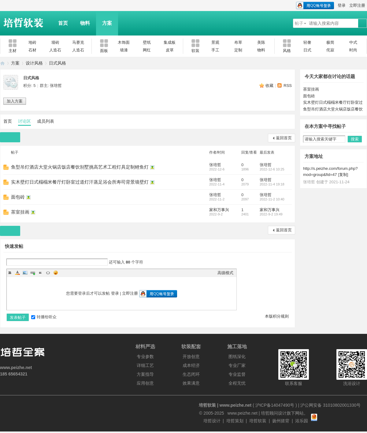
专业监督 (237, 374)
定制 (238, 50)
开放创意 (191, 356)
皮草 (170, 50)
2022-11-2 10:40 (272, 199)
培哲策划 (234, 420)
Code (48, 273)
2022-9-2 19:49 (271, 214)
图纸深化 (237, 356)
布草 (238, 42)
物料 (85, 23)
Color (17, 273)
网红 (147, 50)
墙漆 (124, 50)
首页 (63, 23)
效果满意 (191, 383)
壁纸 (147, 42)
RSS (288, 85)
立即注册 (357, 5)
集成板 (170, 42)
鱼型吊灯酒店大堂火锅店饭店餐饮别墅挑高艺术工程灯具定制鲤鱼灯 (80, 167)
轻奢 (307, 42)
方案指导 (145, 374)
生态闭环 (191, 374)
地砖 (32, 42)
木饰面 (124, 42)
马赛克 (78, 42)
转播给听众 (44, 317)
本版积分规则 (277, 316)
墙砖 (55, 42)
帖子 (299, 23)
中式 (353, 42)
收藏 (269, 85)
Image (25, 273)
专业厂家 (237, 365)
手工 (215, 50)
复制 (343, 174)
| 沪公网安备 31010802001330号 (329, 405)
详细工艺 (145, 365)
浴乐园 (301, 420)
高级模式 (225, 273)
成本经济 (191, 365)
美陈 (261, 42)
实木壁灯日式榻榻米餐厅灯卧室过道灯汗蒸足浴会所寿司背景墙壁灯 (80, 182)
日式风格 (57, 63)
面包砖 (18, 197)
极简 (330, 42)
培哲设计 (212, 420)
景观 (215, 42)
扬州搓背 (280, 420)
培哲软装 (257, 420)
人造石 (55, 50)
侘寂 (330, 50)
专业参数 (145, 356)
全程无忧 (237, 383)
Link (33, 273)
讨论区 (24, 121)
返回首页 (284, 138)
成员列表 (45, 121)
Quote (40, 273)
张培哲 (56, 85)
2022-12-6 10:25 (272, 169)
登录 (342, 5)
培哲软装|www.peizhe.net (2, 63)
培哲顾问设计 (274, 413)
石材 (32, 50)
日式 (307, 50)
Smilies (56, 273)
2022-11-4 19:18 (272, 184)
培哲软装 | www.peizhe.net (225, 405)
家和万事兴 (219, 209)
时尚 (353, 50)
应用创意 (145, 383)
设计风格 (34, 63)
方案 (107, 23)
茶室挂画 (20, 212)
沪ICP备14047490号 (275, 405)
